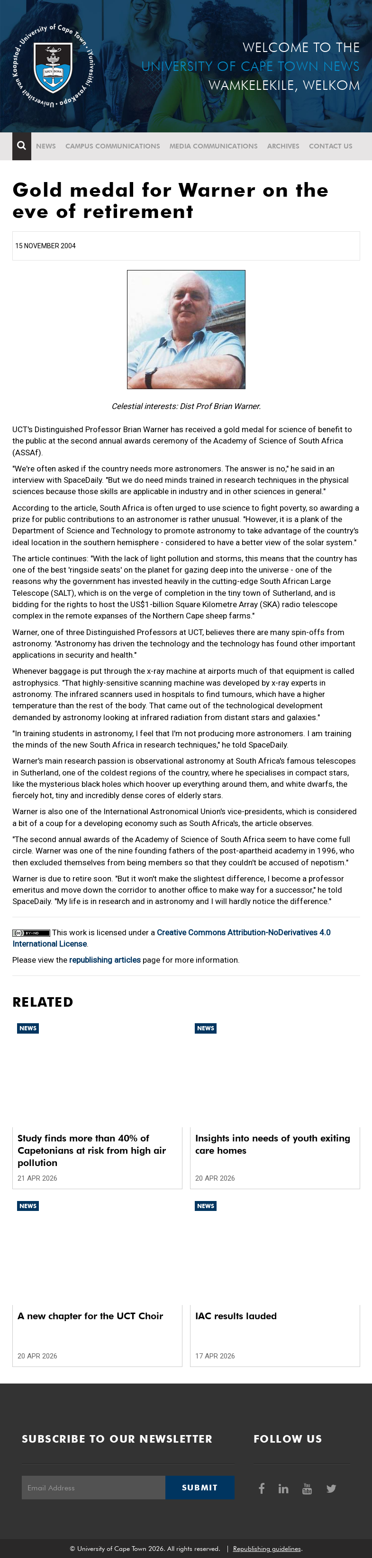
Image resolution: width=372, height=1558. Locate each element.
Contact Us (331, 146)
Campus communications (112, 146)
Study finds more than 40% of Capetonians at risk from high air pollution (92, 1150)
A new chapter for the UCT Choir (90, 1316)
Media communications (214, 146)
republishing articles (105, 960)
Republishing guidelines (267, 1548)
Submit (200, 1487)
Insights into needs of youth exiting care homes (272, 1144)
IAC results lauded (236, 1316)
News (46, 146)
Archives (283, 146)
